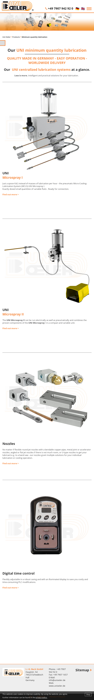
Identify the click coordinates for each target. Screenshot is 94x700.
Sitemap (82, 670)
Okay (88, 694)
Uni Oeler (6, 37)
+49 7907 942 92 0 (60, 8)
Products (16, 37)
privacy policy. (41, 697)
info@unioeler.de (57, 680)
